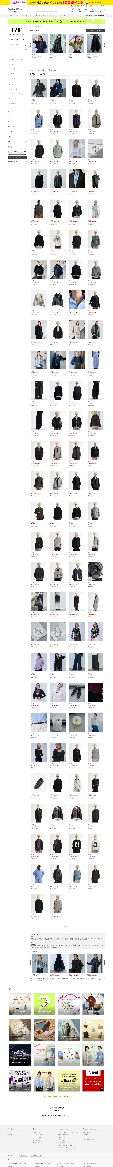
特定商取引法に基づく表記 (65, 1137)
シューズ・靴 (18, 89)
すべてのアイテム (37, 1134)
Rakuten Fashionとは (63, 1126)
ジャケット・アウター (18, 60)
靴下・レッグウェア (18, 98)
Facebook (85, 1126)
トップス (18, 55)
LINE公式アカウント (88, 1131)
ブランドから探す (37, 1124)
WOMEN (11, 39)
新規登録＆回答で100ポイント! (79, 6)
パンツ (18, 64)
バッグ (18, 84)
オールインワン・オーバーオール (18, 79)
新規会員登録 (86, 1124)
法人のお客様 (61, 1134)
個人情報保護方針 (17, 1162)
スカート (18, 73)
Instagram (85, 1128)
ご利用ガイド (61, 1129)
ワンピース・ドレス (18, 69)
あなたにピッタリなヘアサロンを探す (17, 1155)
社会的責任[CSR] (27, 1162)
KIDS (24, 39)
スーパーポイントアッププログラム (67, 1124)
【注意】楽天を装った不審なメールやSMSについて (56, 1088)
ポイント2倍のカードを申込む (67, 1155)
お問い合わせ (61, 1132)
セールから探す (37, 1132)
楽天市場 (102, 6)
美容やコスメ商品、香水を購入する (43, 1155)
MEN (17, 39)
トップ (31, 26)
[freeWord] (17, 45)
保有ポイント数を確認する (90, 1155)
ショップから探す (37, 1126)
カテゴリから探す (37, 1129)
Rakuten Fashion (39, 26)
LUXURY (10, 1126)
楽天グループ (92, 6)
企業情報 (10, 1162)
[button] (40, 48)
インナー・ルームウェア (18, 94)
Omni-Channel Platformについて (66, 1139)
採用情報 (35, 1162)
